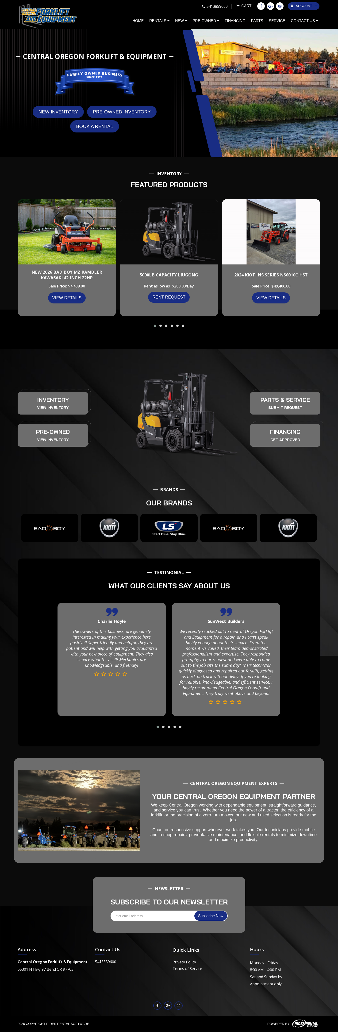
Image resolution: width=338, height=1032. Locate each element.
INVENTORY (53, 399)
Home (138, 21)
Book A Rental (94, 126)
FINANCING (285, 431)
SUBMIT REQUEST (285, 407)
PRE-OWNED (53, 431)
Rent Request (168, 297)
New (181, 21)
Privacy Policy (184, 962)
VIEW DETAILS (67, 297)
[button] (155, 325)
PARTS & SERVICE (285, 399)
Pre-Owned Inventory (122, 111)
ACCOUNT (304, 6)
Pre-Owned (206, 21)
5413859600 (105, 961)
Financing (235, 21)
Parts (257, 21)
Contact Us (304, 21)
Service (277, 21)
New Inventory (58, 111)
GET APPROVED (285, 439)
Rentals (159, 21)
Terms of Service (187, 968)
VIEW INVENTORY (53, 407)
